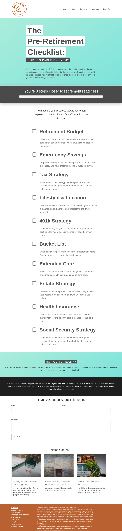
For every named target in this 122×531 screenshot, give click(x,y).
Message (14, 419)
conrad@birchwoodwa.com (20, 515)
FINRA (38, 530)
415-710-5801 (15, 512)
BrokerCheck (73, 507)
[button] (64, 8)
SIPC (42, 530)
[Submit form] (16, 437)
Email (64, 405)
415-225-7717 (15, 520)
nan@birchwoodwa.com (19, 522)
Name (13, 405)
